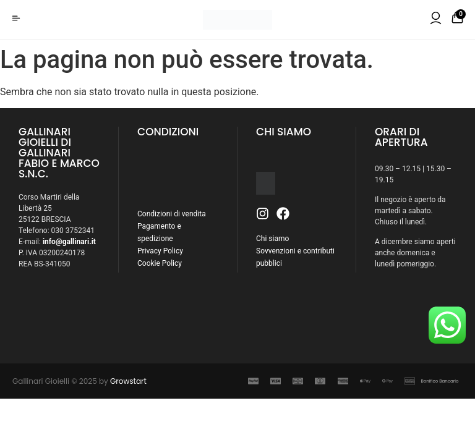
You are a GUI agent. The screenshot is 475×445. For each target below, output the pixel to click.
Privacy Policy (160, 251)
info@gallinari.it (69, 241)
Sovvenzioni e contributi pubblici (295, 257)
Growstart (128, 381)
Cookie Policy (159, 263)
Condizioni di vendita (171, 214)
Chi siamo (272, 238)
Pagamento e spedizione (159, 232)
